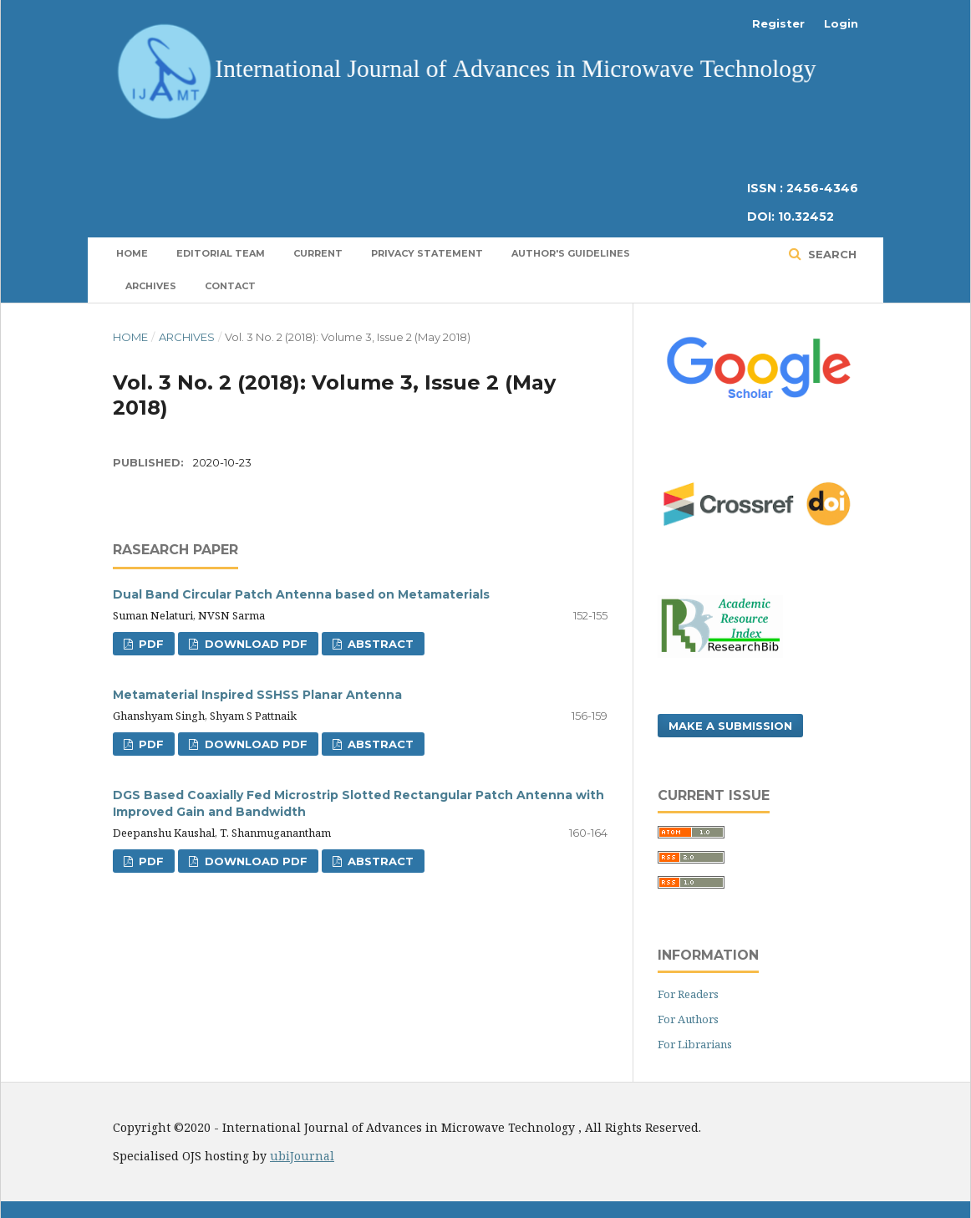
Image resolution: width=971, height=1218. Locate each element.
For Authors (688, 1019)
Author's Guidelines (570, 253)
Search (831, 254)
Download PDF (254, 643)
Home (132, 253)
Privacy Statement (427, 253)
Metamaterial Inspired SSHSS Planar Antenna (257, 694)
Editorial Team (220, 253)
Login (841, 23)
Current (318, 253)
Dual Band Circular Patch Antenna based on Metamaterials (301, 594)
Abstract (379, 643)
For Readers (688, 993)
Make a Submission (730, 725)
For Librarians (695, 1044)
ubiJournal (302, 1156)
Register (778, 23)
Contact (230, 286)
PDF (149, 643)
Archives (150, 286)
